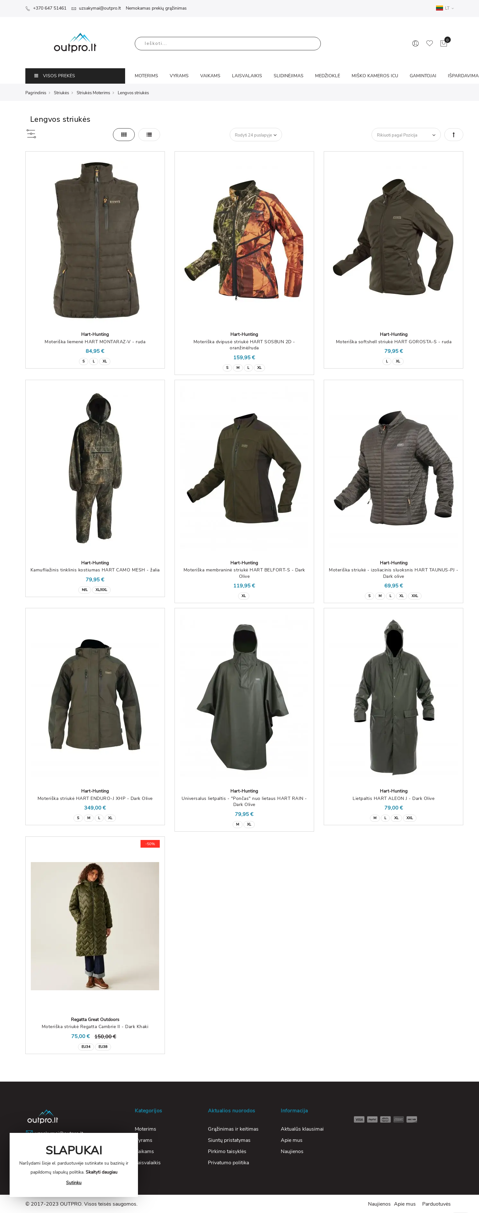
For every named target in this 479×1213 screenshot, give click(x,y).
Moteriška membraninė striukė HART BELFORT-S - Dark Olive (244, 573)
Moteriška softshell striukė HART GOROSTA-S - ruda (394, 342)
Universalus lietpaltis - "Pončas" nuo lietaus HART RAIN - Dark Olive (244, 801)
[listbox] (95, 360)
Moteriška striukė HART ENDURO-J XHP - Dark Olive (95, 798)
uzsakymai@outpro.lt (96, 8)
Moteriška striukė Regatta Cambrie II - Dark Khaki (95, 1027)
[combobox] (228, 43)
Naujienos (292, 1151)
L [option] (94, 361)
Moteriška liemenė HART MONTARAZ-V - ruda (95, 342)
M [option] (237, 367)
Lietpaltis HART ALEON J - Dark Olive (393, 798)
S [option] (83, 361)
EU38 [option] (102, 1046)
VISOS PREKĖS (54, 76)
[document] (73, 1164)
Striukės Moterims (93, 93)
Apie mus (292, 1140)
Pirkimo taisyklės (227, 1151)
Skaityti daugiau (101, 1172)
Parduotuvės (436, 1204)
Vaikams (144, 1151)
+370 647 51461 (45, 8)
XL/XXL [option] (101, 589)
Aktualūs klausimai (302, 1129)
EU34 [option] (85, 1046)
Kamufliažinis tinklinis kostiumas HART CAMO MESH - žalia (95, 570)
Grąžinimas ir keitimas (233, 1129)
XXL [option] (415, 596)
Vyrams (143, 1140)
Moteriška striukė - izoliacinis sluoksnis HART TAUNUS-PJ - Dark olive (393, 573)
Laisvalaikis (148, 1162)
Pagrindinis (35, 93)
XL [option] (105, 361)
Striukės (61, 93)
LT (445, 8)
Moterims (145, 1129)
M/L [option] (85, 589)
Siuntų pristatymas (229, 1140)
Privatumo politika (228, 1162)
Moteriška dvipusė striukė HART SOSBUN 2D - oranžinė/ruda (244, 345)
